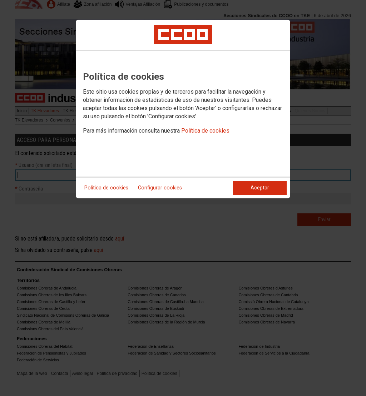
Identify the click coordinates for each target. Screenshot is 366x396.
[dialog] (183, 109)
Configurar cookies (160, 188)
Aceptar (260, 188)
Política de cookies (205, 130)
